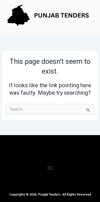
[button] (50, 168)
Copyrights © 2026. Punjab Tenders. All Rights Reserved (50, 194)
